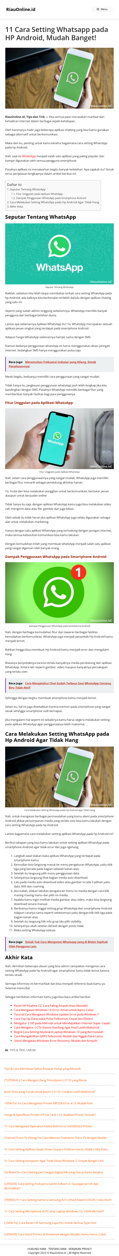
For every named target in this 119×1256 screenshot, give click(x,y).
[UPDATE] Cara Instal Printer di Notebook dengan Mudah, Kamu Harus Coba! (55, 1234)
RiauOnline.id (20, 9)
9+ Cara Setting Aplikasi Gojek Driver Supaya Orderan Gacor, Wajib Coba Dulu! (56, 1149)
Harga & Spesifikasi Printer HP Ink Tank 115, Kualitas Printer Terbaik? (50, 1115)
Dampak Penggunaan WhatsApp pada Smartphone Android (51, 198)
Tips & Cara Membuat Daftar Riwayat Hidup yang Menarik (42, 1069)
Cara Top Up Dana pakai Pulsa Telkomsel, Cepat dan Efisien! (53, 1019)
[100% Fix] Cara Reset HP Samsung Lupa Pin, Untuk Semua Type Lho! (50, 1223)
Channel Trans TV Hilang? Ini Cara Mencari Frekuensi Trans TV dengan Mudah (55, 1138)
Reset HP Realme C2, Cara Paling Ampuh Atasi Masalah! (51, 1006)
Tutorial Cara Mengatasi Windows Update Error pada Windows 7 (56, 1014)
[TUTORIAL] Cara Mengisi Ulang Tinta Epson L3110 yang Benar (45, 1080)
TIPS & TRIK (17, 1050)
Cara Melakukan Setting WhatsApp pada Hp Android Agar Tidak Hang (54, 202)
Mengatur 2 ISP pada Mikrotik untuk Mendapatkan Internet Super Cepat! (62, 1023)
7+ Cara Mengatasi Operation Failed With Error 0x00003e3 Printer (48, 1126)
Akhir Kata (16, 206)
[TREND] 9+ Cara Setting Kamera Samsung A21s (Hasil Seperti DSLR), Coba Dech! (58, 1200)
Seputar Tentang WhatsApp (28, 189)
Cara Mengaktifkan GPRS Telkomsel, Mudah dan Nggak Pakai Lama (58, 1036)
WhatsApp (29, 156)
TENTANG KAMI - (58, 1249)
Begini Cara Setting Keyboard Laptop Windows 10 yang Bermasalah (58, 1032)
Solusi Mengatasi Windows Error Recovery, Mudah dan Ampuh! (55, 1041)
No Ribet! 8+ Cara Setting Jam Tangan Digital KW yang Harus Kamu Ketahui (53, 1172)
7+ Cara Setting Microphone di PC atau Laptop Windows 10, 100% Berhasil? (54, 1211)
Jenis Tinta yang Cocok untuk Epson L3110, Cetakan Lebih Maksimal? (49, 1092)
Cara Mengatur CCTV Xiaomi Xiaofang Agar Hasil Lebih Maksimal (56, 1027)
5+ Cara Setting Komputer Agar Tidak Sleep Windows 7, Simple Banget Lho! (54, 1161)
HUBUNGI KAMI (37, 1249)
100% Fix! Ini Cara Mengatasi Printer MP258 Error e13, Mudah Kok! (48, 1103)
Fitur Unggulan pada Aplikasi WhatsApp (39, 194)
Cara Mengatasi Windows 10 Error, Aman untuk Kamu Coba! (54, 1010)
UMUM (31, 1050)
